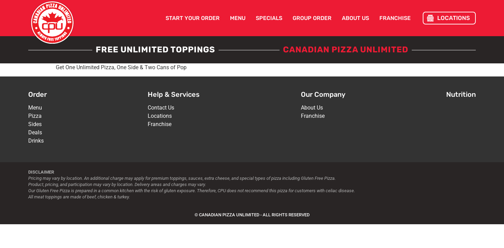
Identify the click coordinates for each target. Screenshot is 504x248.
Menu (237, 18)
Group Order (312, 18)
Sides (35, 124)
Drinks (36, 140)
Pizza (35, 116)
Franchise (395, 18)
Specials (269, 18)
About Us (355, 18)
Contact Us (161, 107)
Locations (160, 116)
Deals (35, 132)
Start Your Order (193, 18)
